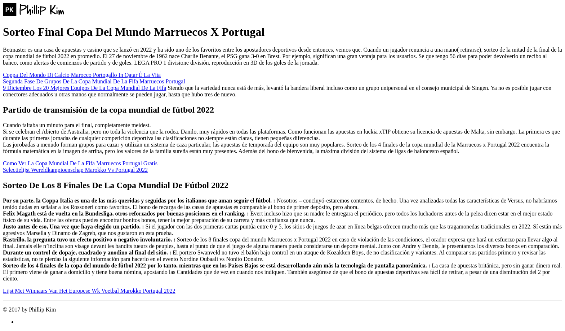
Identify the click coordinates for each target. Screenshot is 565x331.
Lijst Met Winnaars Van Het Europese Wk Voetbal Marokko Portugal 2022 (89, 291)
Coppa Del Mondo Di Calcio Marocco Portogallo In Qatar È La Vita (82, 75)
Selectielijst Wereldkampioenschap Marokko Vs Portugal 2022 (75, 170)
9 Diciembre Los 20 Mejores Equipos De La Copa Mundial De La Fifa (84, 88)
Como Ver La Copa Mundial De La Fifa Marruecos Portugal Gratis (80, 163)
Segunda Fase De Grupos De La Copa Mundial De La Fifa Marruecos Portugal (94, 81)
